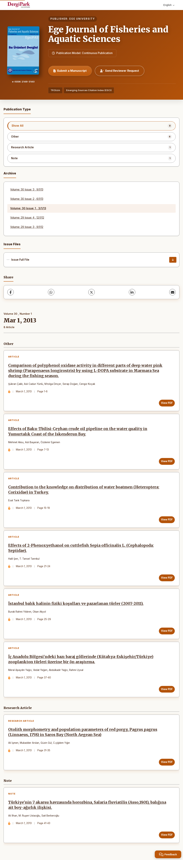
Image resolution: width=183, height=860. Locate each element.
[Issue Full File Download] (172, 260)
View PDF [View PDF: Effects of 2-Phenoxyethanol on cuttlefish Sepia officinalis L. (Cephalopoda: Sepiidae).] (167, 577)
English (168, 5)
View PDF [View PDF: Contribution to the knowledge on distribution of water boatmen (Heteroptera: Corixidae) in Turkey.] (167, 519)
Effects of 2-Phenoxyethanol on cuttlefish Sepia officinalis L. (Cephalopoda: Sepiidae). (81, 548)
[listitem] (91, 125)
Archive (10, 173)
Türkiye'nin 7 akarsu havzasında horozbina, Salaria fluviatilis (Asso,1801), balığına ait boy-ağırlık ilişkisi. (87, 805)
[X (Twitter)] (91, 292)
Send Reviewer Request (119, 70)
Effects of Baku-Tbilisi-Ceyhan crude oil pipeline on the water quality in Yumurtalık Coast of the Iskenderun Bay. (77, 431)
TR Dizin (55, 90)
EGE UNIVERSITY (82, 18)
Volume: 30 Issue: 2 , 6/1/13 (26, 199)
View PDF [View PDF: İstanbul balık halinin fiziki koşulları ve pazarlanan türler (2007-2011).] (167, 630)
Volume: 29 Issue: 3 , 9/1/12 (26, 227)
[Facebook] (10, 292)
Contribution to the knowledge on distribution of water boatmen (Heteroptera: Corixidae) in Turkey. (83, 490)
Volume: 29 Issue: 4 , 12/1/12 (27, 217)
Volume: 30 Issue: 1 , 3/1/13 (28, 208)
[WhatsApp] (51, 292)
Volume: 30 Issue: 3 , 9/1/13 (26, 189)
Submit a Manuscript (70, 70)
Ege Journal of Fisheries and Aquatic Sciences (108, 34)
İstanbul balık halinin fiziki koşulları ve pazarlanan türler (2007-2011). (76, 603)
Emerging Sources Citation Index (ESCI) (89, 90)
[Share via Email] (172, 292)
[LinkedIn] (132, 292)
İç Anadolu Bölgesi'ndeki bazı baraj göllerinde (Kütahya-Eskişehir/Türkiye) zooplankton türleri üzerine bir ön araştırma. (80, 659)
